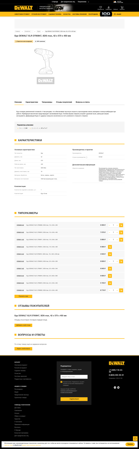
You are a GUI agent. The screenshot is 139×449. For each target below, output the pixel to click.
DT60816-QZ (20, 261)
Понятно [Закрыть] (130, 444)
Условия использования (66, 392)
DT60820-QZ (20, 290)
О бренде (55, 2)
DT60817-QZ (20, 268)
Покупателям (82, 2)
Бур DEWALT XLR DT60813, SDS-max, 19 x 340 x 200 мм (42, 254)
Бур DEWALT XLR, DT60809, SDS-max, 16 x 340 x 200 (42, 225)
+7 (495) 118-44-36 (116, 371)
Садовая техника (54, 14)
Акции (117, 14)
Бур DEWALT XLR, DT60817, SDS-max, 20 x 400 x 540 (42, 268)
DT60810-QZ (20, 232)
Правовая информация (21, 424)
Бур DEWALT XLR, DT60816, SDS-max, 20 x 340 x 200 (42, 261)
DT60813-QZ (20, 254)
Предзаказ (110, 247)
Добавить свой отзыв (23, 325)
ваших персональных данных (31, 445)
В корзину (121, 225)
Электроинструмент (22, 14)
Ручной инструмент (39, 14)
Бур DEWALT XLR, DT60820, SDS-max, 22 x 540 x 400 (42, 290)
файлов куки (8, 445)
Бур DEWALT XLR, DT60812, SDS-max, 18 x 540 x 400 (42, 247)
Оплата (16, 413)
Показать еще (23, 296)
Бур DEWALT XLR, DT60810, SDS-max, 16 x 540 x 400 (42, 232)
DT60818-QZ (20, 275)
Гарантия (17, 419)
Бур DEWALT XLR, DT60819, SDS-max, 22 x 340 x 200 (42, 283)
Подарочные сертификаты (22, 379)
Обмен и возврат (19, 416)
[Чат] (135, 438)
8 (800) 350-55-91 (116, 375)
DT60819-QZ (20, 283)
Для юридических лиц (68, 2)
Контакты (17, 427)
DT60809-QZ (20, 225)
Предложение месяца (21, 395)
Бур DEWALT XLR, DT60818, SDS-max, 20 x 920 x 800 (42, 275)
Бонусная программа (21, 433)
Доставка (17, 407)
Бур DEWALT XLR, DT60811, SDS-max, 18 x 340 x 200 (42, 239)
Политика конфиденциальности (68, 390)
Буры (38, 31)
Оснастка (66, 14)
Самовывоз (18, 410)
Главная (17, 31)
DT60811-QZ (20, 239)
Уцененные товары (20, 397)
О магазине (18, 421)
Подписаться (74, 399)
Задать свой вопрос (23, 348)
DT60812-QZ (20, 246)
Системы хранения (79, 14)
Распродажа (93, 14)
